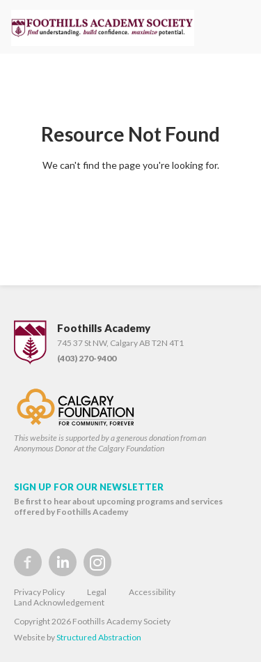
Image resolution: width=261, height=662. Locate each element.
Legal (96, 592)
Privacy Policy (39, 592)
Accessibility (152, 592)
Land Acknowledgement (59, 602)
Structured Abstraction (98, 637)
